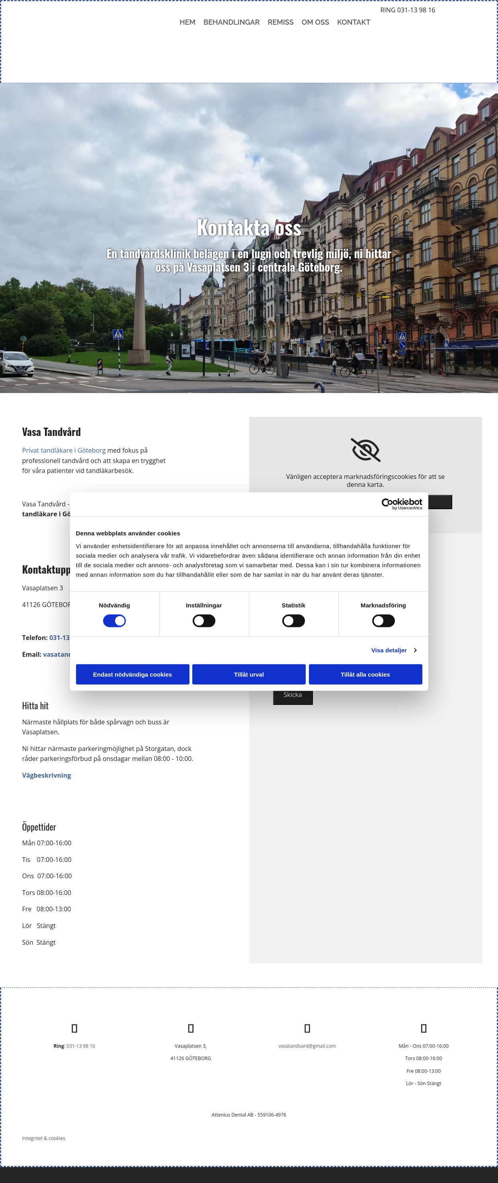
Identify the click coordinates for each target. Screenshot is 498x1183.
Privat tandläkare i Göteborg (64, 450)
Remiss (281, 22)
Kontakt (354, 22)
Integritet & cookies (43, 1138)
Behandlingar (231, 22)
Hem (187, 22)
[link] (366, 450)
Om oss (315, 22)
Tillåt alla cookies (365, 674)
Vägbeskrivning (49, 775)
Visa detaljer (389, 650)
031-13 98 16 (80, 1046)
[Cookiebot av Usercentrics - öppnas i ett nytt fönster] (387, 504)
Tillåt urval (249, 674)
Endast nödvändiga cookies (132, 674)
